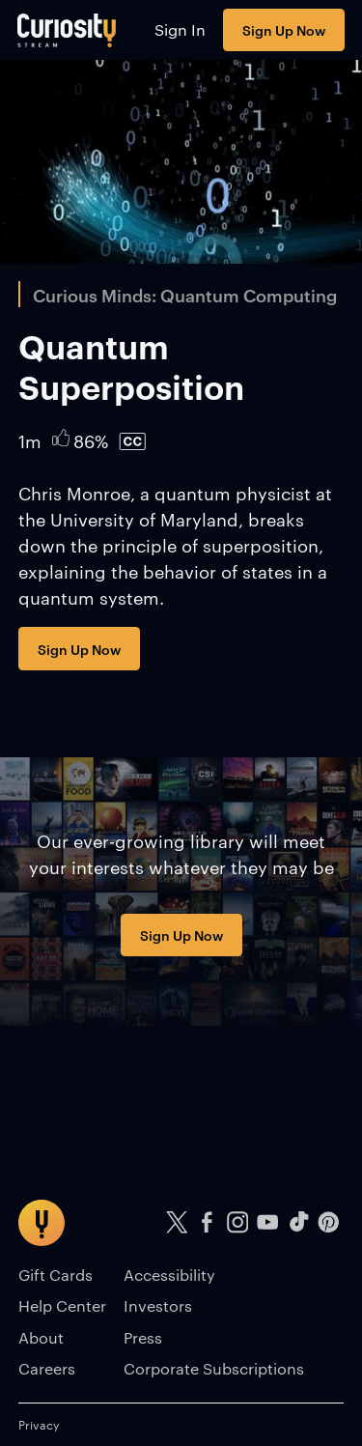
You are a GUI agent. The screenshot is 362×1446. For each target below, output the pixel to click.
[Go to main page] (67, 30)
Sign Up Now (283, 29)
